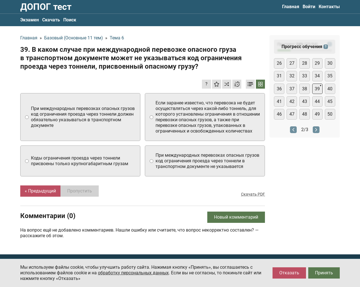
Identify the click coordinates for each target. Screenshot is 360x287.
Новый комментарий (236, 217)
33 (304, 76)
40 (329, 88)
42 (291, 101)
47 (291, 114)
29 (317, 63)
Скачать (51, 20)
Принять (324, 272)
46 (279, 114)
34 (317, 76)
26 (279, 63)
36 (279, 88)
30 (329, 63)
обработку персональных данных (133, 272)
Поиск (69, 20)
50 (329, 114)
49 (317, 114)
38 (304, 88)
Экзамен (29, 20)
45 (329, 101)
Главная (290, 6)
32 (291, 76)
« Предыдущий (40, 191)
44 (317, 101)
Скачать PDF (253, 194)
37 (291, 88)
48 (304, 114)
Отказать (289, 272)
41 (279, 101)
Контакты (329, 6)
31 (279, 76)
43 (304, 101)
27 (291, 63)
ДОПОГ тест (45, 6)
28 (304, 63)
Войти (309, 6)
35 (329, 76)
